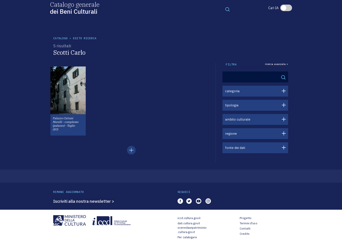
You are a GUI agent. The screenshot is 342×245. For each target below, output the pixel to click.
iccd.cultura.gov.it (189, 218)
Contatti (245, 228)
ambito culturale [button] (237, 119)
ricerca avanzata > (276, 64)
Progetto (245, 218)
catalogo (60, 38)
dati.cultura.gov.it (189, 223)
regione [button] (231, 133)
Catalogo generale (74, 7)
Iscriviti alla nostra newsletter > (83, 201)
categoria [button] (232, 91)
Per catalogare (187, 237)
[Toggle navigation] (227, 9)
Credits (245, 234)
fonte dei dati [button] (235, 148)
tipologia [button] (231, 105)
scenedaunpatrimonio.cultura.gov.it (192, 230)
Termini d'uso (248, 223)
